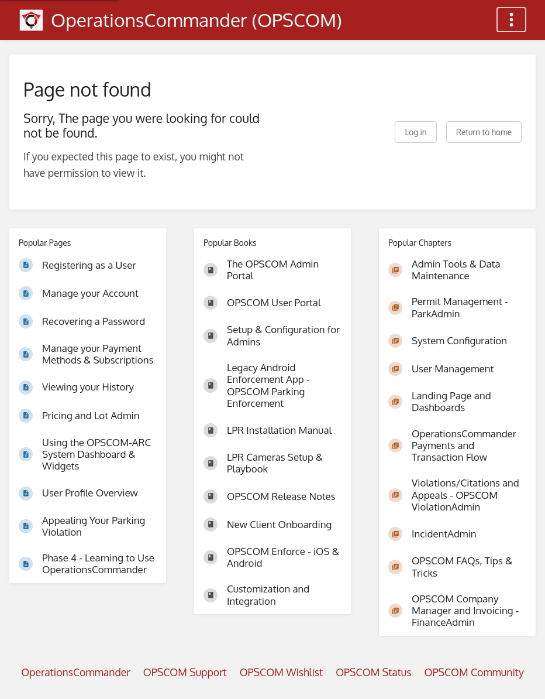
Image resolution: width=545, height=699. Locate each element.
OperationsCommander (75, 672)
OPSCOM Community (473, 672)
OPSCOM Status (373, 672)
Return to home (484, 132)
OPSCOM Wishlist (281, 672)
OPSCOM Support (185, 672)
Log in (415, 132)
